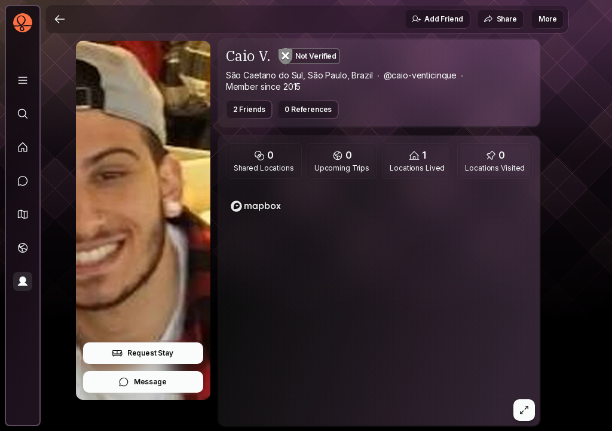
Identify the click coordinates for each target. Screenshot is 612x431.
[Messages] (22, 180)
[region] (379, 305)
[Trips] (22, 247)
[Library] (22, 80)
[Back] (59, 19)
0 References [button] (308, 109)
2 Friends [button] (249, 109)
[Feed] (22, 147)
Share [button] (500, 19)
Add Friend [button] (437, 19)
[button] (22, 214)
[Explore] (22, 113)
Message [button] (142, 382)
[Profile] (22, 281)
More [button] (547, 18)
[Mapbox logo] (256, 206)
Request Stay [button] (142, 353)
